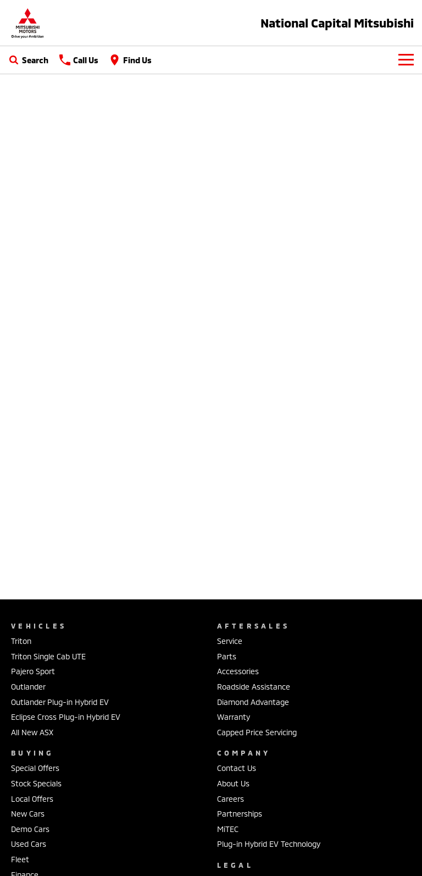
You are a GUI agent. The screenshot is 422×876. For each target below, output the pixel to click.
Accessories (238, 671)
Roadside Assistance (253, 686)
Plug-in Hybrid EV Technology (268, 844)
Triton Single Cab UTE (48, 656)
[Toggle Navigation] (406, 60)
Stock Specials (36, 783)
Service (229, 641)
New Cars (28, 813)
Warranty (233, 716)
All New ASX (32, 732)
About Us (233, 783)
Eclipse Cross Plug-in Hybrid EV (65, 716)
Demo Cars (30, 829)
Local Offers (32, 798)
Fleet (20, 859)
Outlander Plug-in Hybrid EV (60, 702)
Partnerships (239, 813)
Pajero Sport (33, 671)
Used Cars (28, 844)
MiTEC (227, 829)
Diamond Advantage (253, 702)
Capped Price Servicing (257, 732)
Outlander (28, 686)
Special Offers (35, 768)
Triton (21, 641)
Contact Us (236, 768)
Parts (226, 656)
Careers (230, 798)
